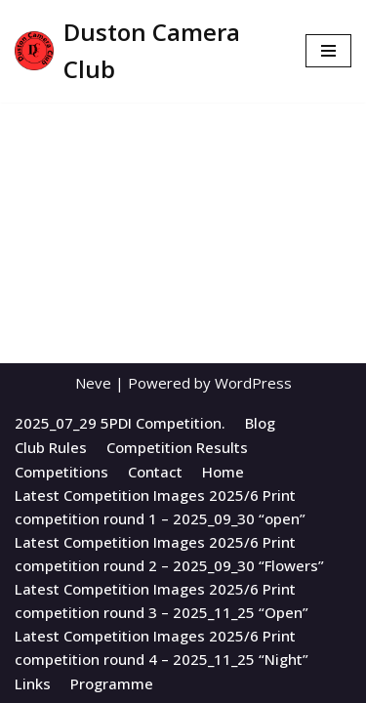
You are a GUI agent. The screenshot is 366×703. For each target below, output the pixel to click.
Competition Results (177, 447)
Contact (155, 471)
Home (223, 471)
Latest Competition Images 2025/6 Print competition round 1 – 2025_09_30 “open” (160, 506)
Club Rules (51, 447)
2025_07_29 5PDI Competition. (120, 423)
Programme (111, 683)
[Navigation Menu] (328, 50)
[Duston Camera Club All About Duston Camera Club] (145, 51)
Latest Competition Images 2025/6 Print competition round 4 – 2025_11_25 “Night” (161, 647)
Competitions (61, 471)
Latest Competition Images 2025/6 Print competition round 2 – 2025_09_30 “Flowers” (169, 553)
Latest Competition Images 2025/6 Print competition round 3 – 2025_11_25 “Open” (161, 600)
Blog (260, 423)
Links (33, 683)
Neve (93, 383)
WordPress (253, 383)
